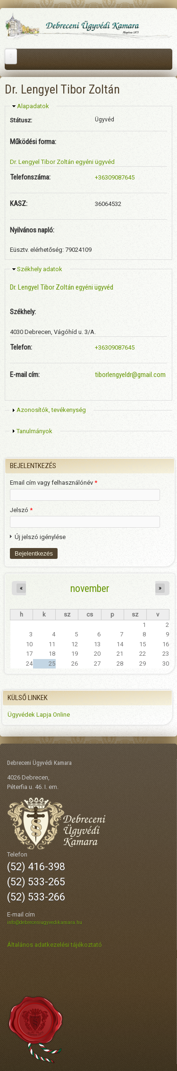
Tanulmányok (34, 431)
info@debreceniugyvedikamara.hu (44, 922)
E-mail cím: (25, 374)
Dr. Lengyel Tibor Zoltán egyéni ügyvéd (62, 161)
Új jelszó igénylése (40, 536)
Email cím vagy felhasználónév (53, 482)
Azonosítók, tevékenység (51, 409)
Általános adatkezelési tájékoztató (54, 944)
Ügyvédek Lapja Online (39, 714)
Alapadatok (33, 106)
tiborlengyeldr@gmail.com (130, 374)
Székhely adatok (39, 269)
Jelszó (21, 510)
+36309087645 (115, 177)
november (90, 588)
